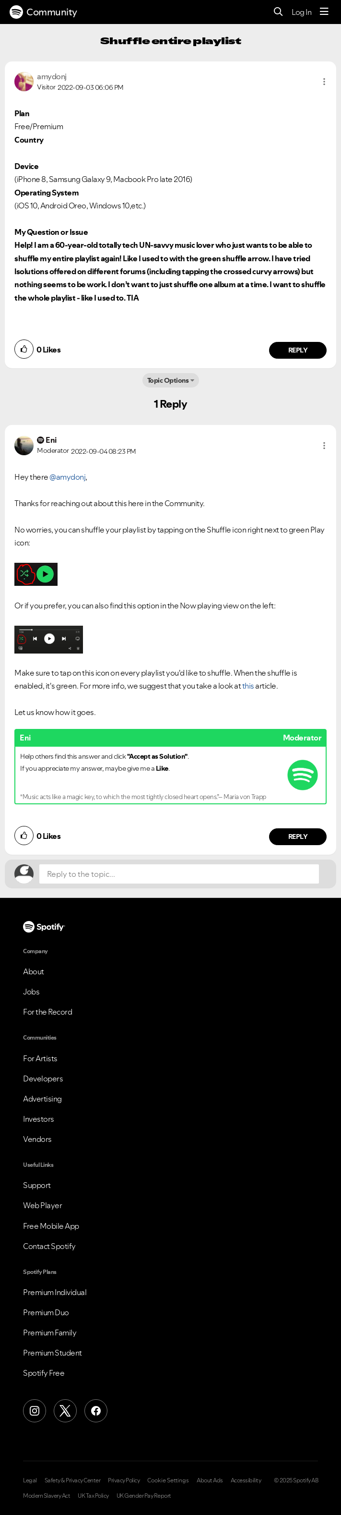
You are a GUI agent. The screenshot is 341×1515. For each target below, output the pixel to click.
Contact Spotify (49, 1246)
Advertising (42, 1098)
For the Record (47, 1011)
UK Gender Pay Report (144, 1496)
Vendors (37, 1139)
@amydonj (67, 477)
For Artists (40, 1058)
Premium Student (52, 1352)
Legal (30, 1480)
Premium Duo (46, 1312)
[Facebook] (95, 1410)
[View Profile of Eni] (51, 440)
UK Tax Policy (93, 1496)
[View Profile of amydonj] (52, 76)
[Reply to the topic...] (179, 874)
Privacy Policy (124, 1480)
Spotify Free (43, 1373)
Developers (43, 1078)
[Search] (278, 12)
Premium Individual (54, 1292)
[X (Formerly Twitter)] (65, 1410)
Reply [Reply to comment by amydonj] (298, 350)
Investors (38, 1119)
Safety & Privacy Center (73, 1480)
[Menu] (324, 12)
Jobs (31, 991)
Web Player (42, 1205)
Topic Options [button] (168, 380)
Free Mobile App (51, 1226)
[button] (324, 81)
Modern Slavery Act (46, 1496)
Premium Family (49, 1332)
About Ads (210, 1480)
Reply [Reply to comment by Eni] (298, 836)
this (248, 685)
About (33, 971)
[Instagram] (34, 1410)
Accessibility (246, 1480)
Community (43, 12)
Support (37, 1185)
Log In (301, 12)
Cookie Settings (168, 1480)
